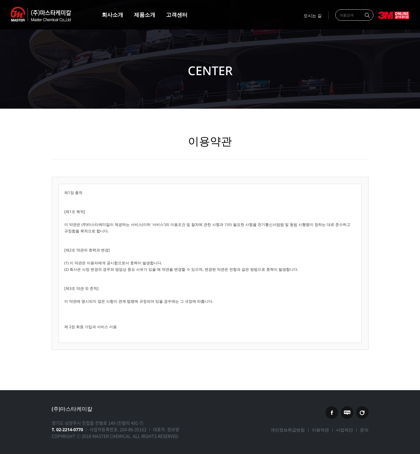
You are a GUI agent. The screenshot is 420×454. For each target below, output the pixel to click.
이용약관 (320, 430)
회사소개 (112, 14)
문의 (364, 430)
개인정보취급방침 (288, 430)
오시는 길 (312, 15)
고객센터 (177, 14)
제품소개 (144, 14)
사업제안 (344, 430)
